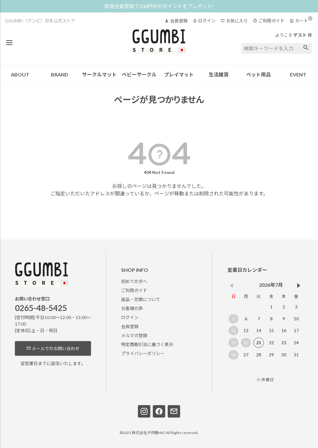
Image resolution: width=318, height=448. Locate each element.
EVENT (298, 74)
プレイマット (179, 74)
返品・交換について (140, 299)
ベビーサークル (139, 74)
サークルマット (99, 74)
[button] (299, 285)
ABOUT (20, 74)
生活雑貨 (219, 74)
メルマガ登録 (134, 335)
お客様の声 (132, 308)
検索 (306, 48)
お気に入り (234, 20)
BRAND (59, 74)
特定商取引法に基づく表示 (147, 344)
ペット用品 (258, 74)
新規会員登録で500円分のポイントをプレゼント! (159, 6)
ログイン (204, 20)
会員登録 (176, 20)
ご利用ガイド (268, 20)
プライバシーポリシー (143, 353)
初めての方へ (134, 281)
